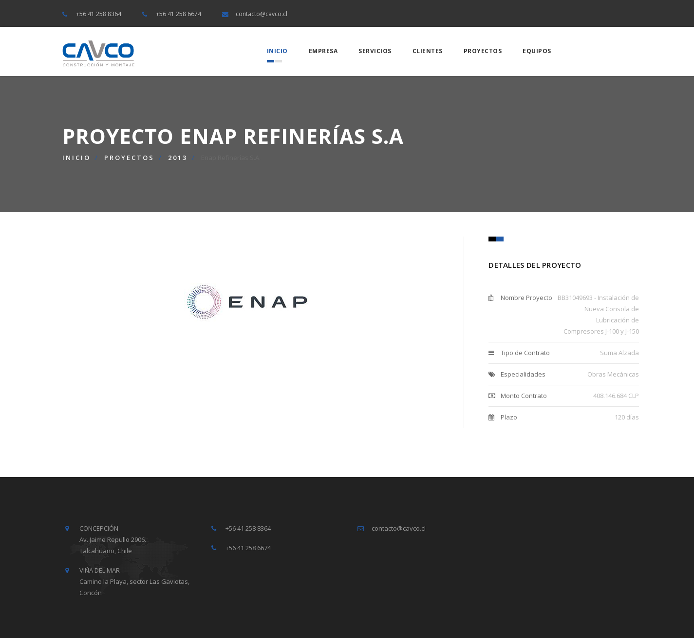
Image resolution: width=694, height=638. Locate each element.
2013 (178, 157)
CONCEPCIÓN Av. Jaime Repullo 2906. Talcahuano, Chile (112, 539)
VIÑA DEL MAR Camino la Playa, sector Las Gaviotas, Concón (134, 581)
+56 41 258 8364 (98, 14)
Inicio (277, 51)
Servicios (375, 51)
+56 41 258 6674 (178, 14)
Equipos (537, 51)
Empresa (323, 51)
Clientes (428, 51)
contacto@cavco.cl (261, 14)
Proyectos (483, 51)
